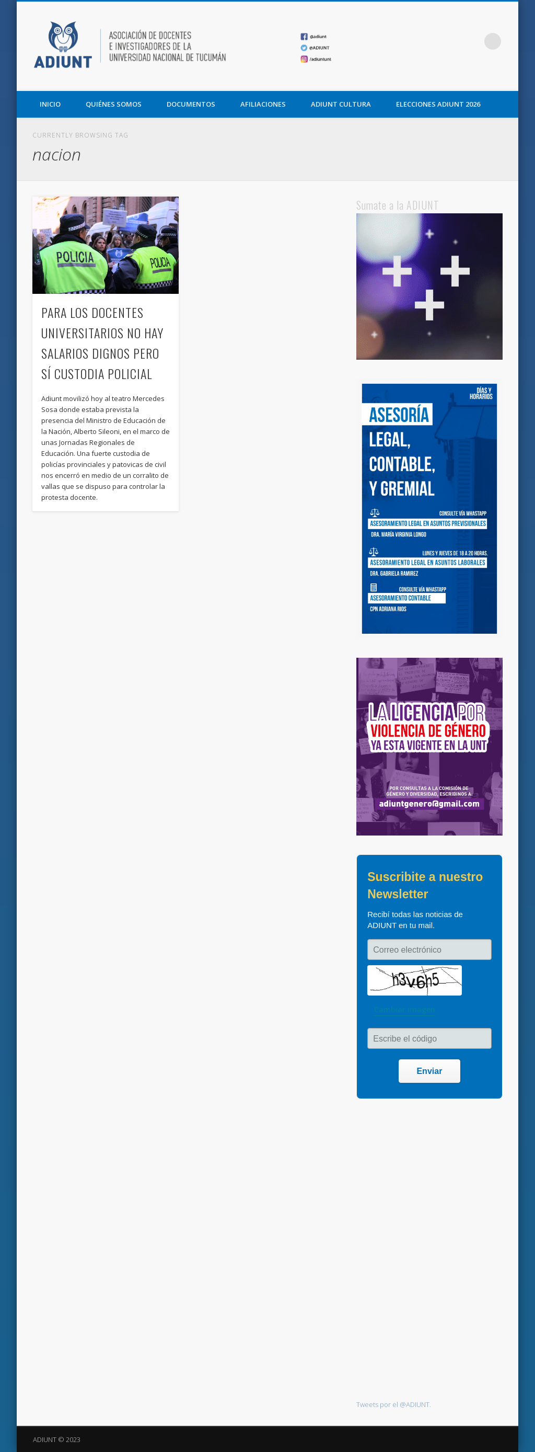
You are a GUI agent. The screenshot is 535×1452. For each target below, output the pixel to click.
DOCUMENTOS (191, 104)
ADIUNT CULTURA (341, 104)
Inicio (50, 104)
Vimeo (471, 41)
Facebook (428, 41)
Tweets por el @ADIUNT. (393, 1404)
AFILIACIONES (263, 104)
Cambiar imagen (404, 1009)
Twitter (449, 41)
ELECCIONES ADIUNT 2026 (438, 104)
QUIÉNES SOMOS (114, 104)
